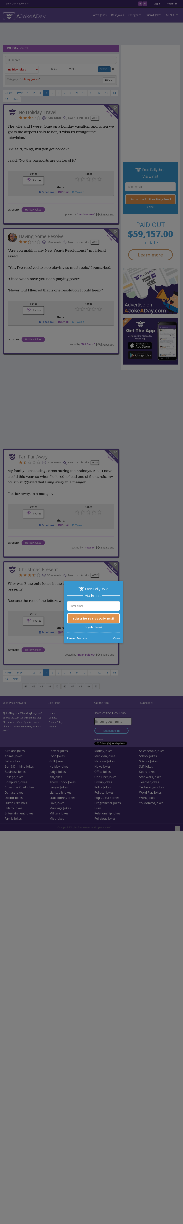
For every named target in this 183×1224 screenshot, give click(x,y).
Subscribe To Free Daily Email (93, 618)
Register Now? (93, 627)
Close (116, 638)
